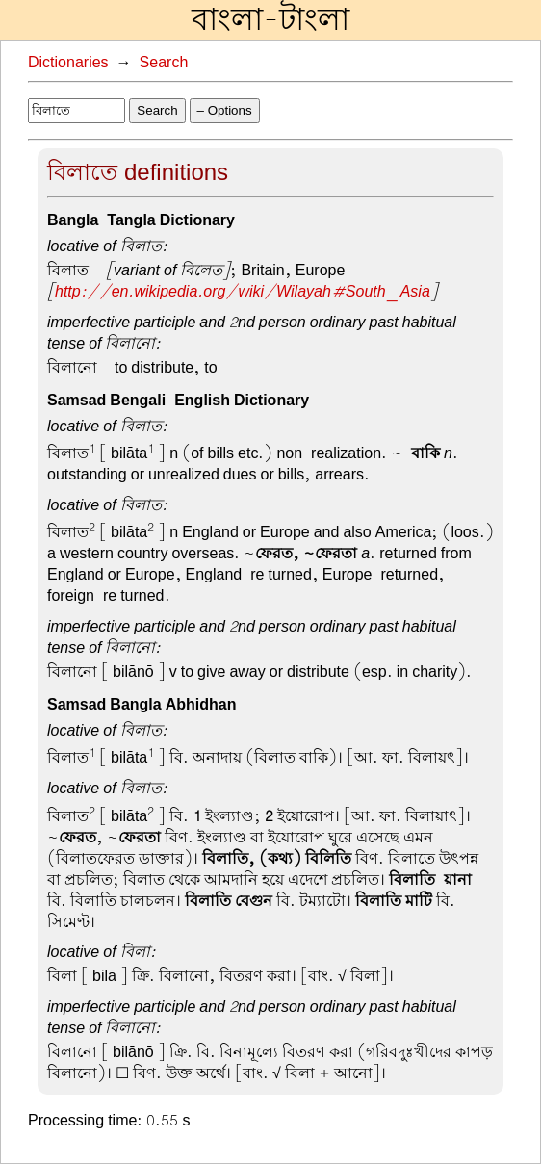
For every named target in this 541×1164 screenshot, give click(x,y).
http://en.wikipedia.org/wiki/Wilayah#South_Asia (242, 291)
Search (164, 62)
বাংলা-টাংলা (270, 20)
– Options (224, 110)
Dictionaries (68, 62)
